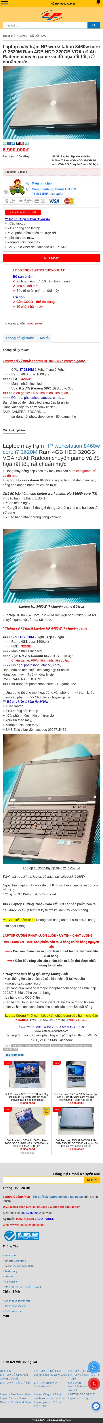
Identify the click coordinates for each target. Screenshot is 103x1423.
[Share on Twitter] (13, 143)
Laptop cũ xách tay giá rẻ (15, 1394)
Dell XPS (5, 1370)
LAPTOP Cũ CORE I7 (81, 1394)
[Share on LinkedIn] (26, 143)
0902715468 (68, 3)
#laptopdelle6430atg (80, 1045)
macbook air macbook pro (50, 1398)
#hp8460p (17, 1045)
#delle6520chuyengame (37, 1045)
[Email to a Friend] (18, 143)
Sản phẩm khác (14, 1055)
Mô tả (44, 338)
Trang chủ (9, 35)
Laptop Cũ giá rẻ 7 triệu (48, 1394)
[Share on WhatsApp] (4, 143)
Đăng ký (91, 1179)
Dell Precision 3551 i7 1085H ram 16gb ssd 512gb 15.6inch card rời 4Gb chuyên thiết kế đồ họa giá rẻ (76, 1097)
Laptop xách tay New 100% (50, 1374)
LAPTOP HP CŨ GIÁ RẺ (15, 1382)
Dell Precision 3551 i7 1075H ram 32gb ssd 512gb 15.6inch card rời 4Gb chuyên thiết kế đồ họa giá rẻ (27, 1097)
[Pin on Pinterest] (22, 143)
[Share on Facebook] (9, 143)
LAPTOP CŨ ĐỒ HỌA (32, 35)
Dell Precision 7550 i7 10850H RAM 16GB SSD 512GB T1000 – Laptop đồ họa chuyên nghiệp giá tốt (76, 1143)
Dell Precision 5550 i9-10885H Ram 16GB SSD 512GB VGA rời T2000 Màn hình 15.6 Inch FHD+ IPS (27, 1143)
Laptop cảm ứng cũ (79, 1398)
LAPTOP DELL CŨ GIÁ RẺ (84, 1370)
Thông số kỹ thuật (20, 338)
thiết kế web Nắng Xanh (58, 1420)
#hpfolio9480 (10, 1049)
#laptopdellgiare (60, 1045)
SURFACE (74, 1382)
